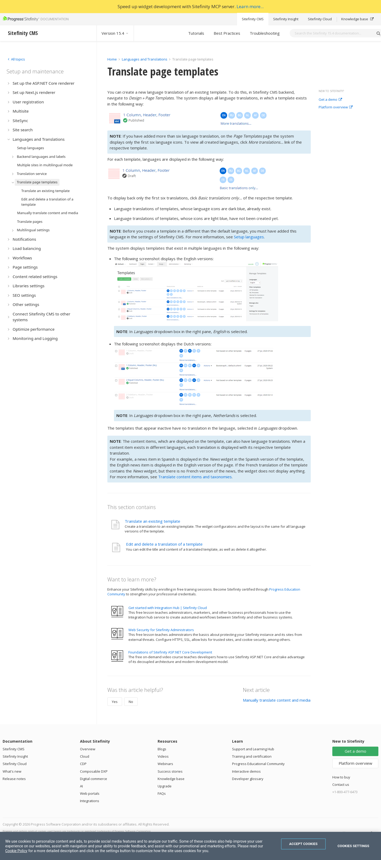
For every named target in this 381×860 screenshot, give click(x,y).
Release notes (14, 778)
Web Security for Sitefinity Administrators (161, 629)
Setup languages (249, 236)
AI (81, 786)
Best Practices (227, 33)
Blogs (162, 749)
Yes (115, 701)
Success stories (170, 771)
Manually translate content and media (276, 700)
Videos (163, 756)
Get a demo (330, 100)
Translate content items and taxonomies (195, 476)
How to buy (341, 777)
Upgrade (165, 786)
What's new (12, 771)
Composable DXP (94, 771)
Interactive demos (246, 771)
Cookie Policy (16, 851)
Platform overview (336, 107)
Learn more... (250, 6)
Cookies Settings (353, 846)
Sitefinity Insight (285, 19)
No (131, 701)
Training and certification (252, 756)
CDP (83, 763)
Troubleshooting (265, 33)
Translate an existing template (152, 521)
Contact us (340, 784)
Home (112, 59)
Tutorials (196, 33)
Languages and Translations (144, 59)
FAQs (162, 793)
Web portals (89, 793)
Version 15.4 (115, 33)
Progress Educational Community (258, 763)
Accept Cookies (303, 844)
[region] (190, 846)
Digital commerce (93, 778)
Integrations (89, 800)
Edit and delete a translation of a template (164, 544)
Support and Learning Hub (253, 749)
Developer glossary (247, 778)
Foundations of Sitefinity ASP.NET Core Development (170, 652)
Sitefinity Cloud (320, 19)
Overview (87, 749)
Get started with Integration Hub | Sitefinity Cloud (167, 607)
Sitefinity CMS (253, 19)
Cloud (84, 756)
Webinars (165, 763)
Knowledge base (357, 19)
